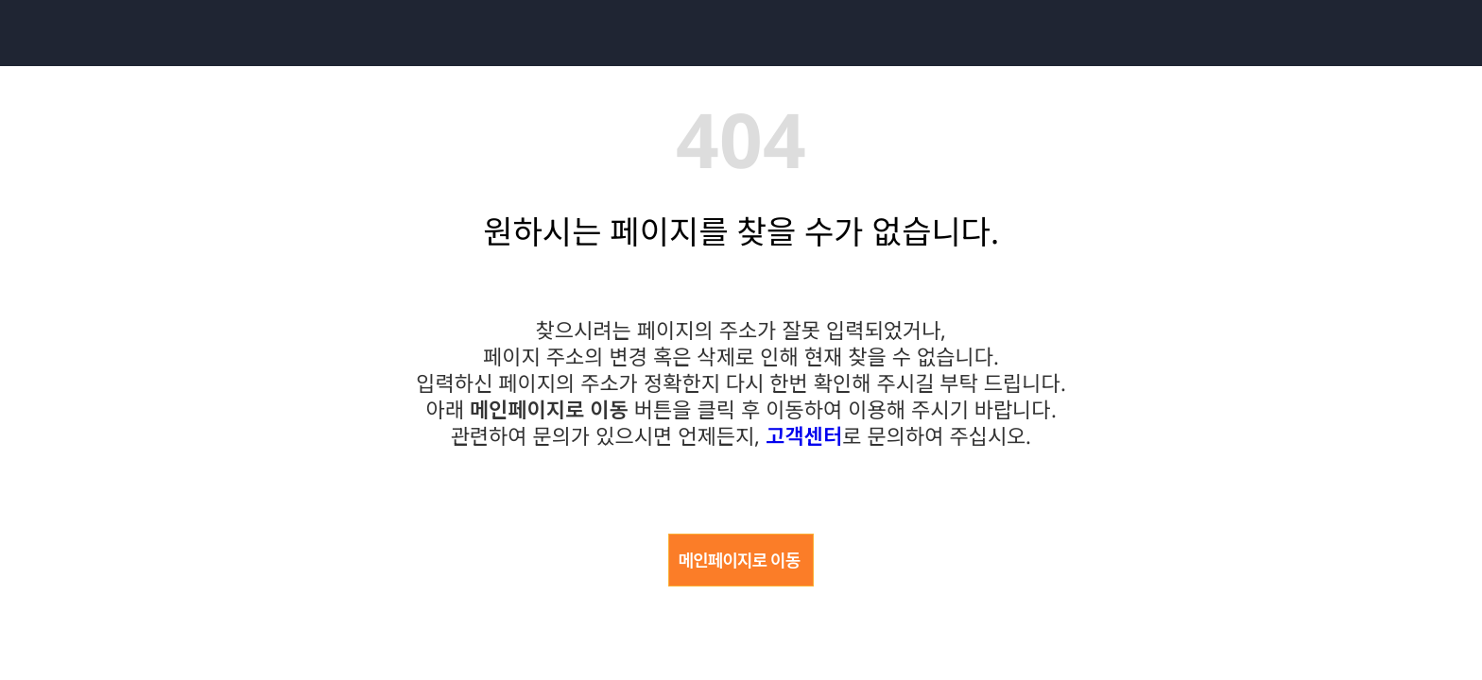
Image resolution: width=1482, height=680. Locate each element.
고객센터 (804, 435)
